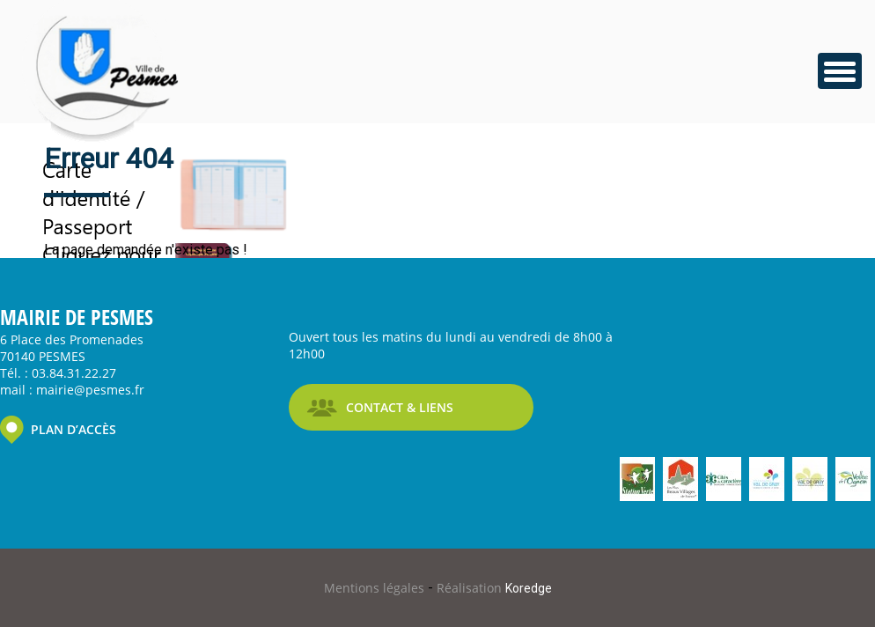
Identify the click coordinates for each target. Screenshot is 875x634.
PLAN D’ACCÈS (73, 429)
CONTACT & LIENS (399, 407)
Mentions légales (376, 587)
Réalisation (494, 587)
